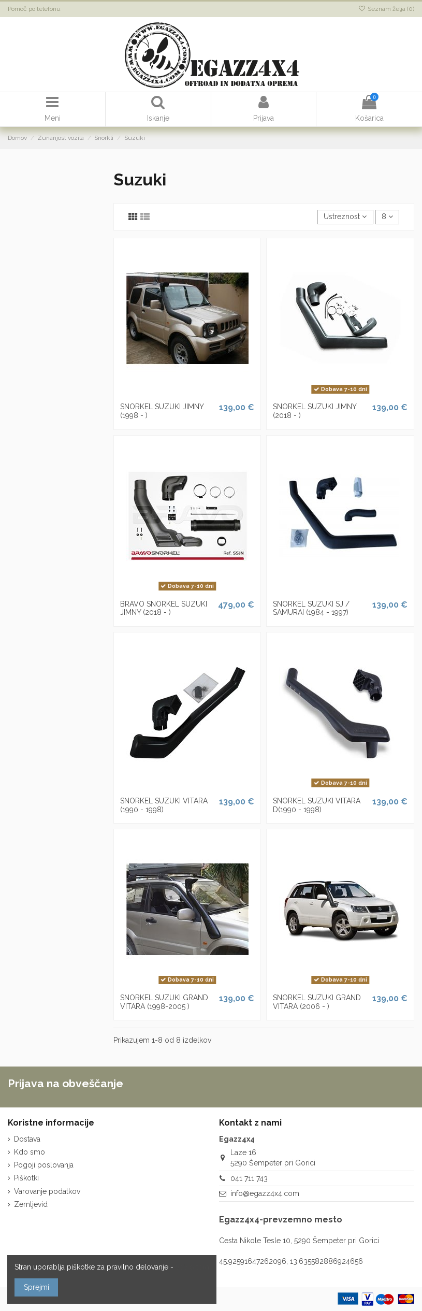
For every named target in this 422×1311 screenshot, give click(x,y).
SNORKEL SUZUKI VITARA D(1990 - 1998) (316, 805)
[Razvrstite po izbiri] (345, 217)
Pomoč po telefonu (34, 8)
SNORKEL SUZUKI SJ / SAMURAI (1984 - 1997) (311, 608)
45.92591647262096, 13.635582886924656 (291, 1261)
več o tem (192, 1267)
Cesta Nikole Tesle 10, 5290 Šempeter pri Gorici (299, 1240)
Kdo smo (29, 1152)
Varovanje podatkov (47, 1191)
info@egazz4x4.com (264, 1193)
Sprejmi (36, 1287)
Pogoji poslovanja (44, 1165)
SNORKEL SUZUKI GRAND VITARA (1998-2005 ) (164, 1002)
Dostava (27, 1139)
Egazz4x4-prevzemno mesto (280, 1219)
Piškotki (26, 1178)
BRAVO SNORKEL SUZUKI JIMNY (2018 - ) (163, 608)
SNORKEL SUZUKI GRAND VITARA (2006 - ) (317, 1002)
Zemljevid (31, 1204)
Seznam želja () (386, 8)
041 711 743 (249, 1178)
